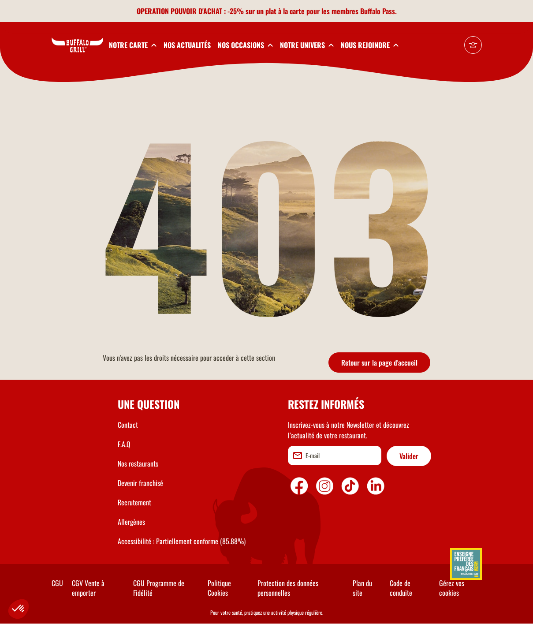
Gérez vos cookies (451, 588)
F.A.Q (124, 444)
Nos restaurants (138, 463)
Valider (408, 456)
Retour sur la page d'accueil (379, 362)
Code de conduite (401, 588)
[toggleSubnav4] (307, 45)
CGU (57, 583)
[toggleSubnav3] (245, 45)
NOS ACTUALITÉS (187, 45)
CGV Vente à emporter (88, 588)
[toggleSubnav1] (133, 45)
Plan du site (362, 588)
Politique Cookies (219, 588)
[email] (334, 455)
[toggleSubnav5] (370, 45)
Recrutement (134, 502)
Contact (128, 424)
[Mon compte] (473, 45)
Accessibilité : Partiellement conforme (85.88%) (182, 541)
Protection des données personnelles (287, 588)
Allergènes (131, 521)
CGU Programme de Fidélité (158, 588)
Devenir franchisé (140, 483)
